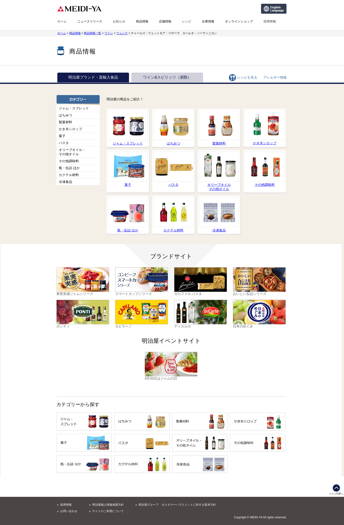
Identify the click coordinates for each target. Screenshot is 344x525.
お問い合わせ (68, 511)
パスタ (64, 143)
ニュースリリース (89, 21)
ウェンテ (122, 33)
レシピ (186, 21)
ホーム (62, 21)
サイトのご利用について (108, 511)
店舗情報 (165, 21)
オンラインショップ (239, 21)
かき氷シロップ (70, 129)
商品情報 (142, 21)
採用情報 (269, 21)
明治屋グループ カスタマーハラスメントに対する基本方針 (177, 504)
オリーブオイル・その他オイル (72, 152)
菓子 (62, 136)
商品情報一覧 (92, 33)
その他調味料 (69, 161)
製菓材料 (65, 122)
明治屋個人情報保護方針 (108, 504)
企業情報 (208, 21)
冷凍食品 (65, 182)
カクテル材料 (69, 175)
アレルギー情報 (275, 77)
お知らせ (119, 21)
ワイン (108, 33)
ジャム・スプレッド (74, 108)
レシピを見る (247, 77)
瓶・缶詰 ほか (69, 168)
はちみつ (65, 115)
